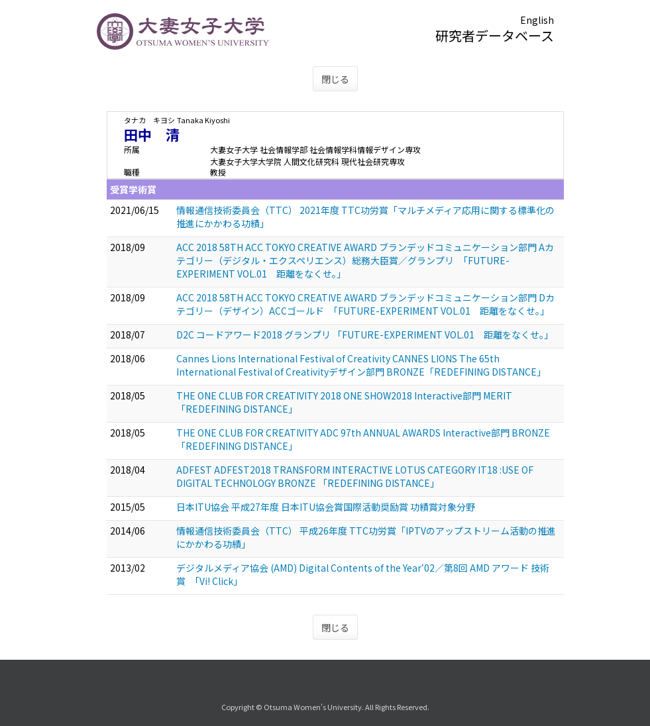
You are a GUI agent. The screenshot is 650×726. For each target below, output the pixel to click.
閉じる (335, 78)
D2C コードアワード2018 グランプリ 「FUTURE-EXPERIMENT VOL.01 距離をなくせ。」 (364, 334)
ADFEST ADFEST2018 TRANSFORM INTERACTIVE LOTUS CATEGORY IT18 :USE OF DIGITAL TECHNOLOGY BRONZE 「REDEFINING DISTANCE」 (354, 476)
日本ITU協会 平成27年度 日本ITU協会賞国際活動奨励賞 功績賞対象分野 (325, 506)
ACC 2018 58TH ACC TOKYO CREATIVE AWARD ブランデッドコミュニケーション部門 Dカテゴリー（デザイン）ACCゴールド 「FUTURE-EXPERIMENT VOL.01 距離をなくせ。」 (365, 304)
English (537, 19)
